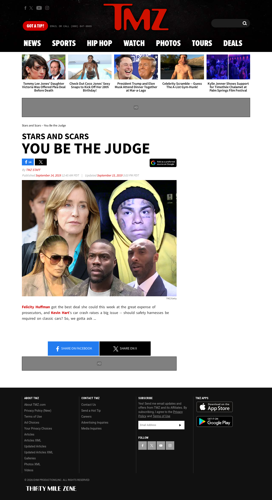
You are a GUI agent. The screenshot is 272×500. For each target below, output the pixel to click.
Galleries (30, 458)
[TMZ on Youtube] (39, 8)
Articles (29, 434)
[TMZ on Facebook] (25, 8)
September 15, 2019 (110, 175)
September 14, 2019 (48, 175)
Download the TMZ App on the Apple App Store (215, 407)
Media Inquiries (91, 428)
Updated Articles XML (38, 452)
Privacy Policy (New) (37, 410)
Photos (168, 44)
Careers (86, 416)
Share (73, 348)
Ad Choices (31, 422)
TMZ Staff (33, 170)
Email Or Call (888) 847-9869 (71, 26)
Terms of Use (33, 416)
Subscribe (180, 425)
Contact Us (88, 404)
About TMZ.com (35, 404)
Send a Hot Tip (91, 410)
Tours (202, 44)
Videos (28, 470)
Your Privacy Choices (38, 428)
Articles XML (32, 440)
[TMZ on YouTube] (161, 445)
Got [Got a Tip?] (35, 26)
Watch (134, 44)
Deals (232, 44)
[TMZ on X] (32, 8)
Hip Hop (99, 44)
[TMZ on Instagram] (47, 7)
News (32, 44)
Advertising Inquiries (94, 422)
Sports (64, 44)
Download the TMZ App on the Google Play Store (215, 421)
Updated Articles (35, 446)
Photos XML (32, 464)
